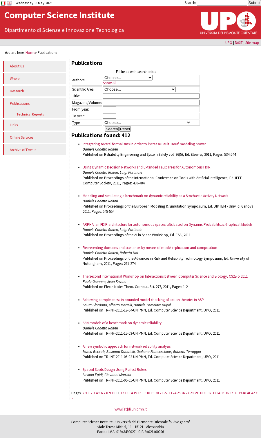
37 (231, 393)
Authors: (78, 80)
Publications (20, 103)
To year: (78, 115)
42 (253, 393)
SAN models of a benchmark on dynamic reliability (122, 322)
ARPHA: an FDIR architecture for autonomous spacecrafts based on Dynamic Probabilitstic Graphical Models (167, 224)
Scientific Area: (83, 89)
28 (191, 393)
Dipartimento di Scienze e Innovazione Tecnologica (64, 30)
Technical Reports (30, 114)
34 (218, 393)
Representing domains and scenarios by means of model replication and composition (150, 247)
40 (244, 393)
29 (196, 393)
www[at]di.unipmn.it (131, 409)
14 (131, 393)
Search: (191, 2)
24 (174, 393)
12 (122, 393)
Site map (252, 42)
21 (161, 393)
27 (187, 393)
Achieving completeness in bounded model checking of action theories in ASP (143, 299)
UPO (228, 42)
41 (248, 393)
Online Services (21, 137)
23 (170, 393)
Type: (76, 122)
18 (148, 393)
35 (222, 393)
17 (144, 393)
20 (157, 393)
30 (200, 393)
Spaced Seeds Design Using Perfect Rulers (114, 369)
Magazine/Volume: (87, 102)
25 (178, 393)
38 (235, 393)
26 (183, 393)
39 (240, 393)
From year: (80, 109)
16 (139, 393)
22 (165, 393)
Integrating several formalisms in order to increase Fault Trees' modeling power (144, 144)
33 (213, 393)
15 (135, 393)
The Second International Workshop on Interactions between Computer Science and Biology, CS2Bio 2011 (165, 276)
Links (14, 124)
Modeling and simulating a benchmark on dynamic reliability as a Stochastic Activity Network (155, 195)
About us (17, 66)
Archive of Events (23, 149)
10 (113, 393)
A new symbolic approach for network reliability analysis (127, 346)
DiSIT (239, 42)
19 (152, 393)
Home (30, 52)
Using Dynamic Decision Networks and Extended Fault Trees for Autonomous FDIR (147, 167)
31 (205, 393)
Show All (109, 82)
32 (209, 393)
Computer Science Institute (59, 15)
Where (14, 78)
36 (227, 393)
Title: (76, 96)
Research (17, 91)
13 (126, 393)
